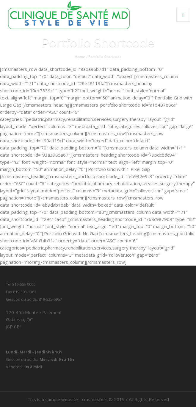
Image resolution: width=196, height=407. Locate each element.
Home (80, 56)
